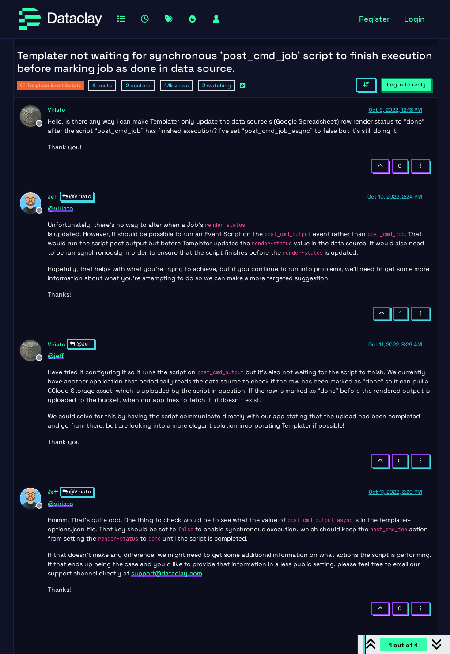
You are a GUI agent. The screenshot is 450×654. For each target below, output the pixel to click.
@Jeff (81, 343)
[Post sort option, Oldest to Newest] (365, 84)
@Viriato (76, 196)
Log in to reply (406, 84)
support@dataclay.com (166, 573)
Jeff (53, 196)
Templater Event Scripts (50, 85)
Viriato (56, 109)
